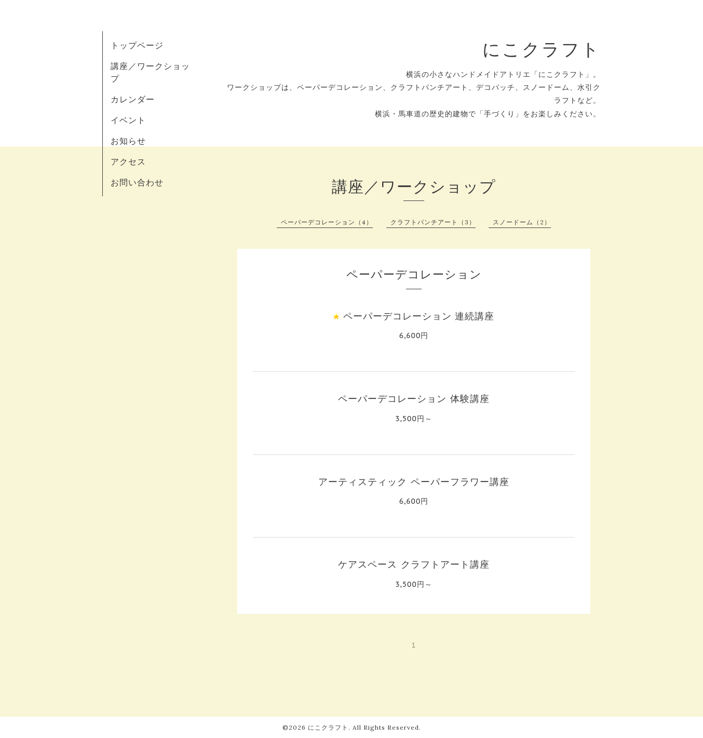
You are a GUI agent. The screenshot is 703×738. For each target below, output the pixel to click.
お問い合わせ (137, 182)
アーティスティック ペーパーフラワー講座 (413, 482)
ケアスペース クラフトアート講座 (413, 564)
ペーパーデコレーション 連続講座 (418, 316)
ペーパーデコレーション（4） (327, 222)
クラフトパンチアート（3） (433, 222)
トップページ (137, 45)
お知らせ (128, 141)
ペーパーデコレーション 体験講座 (413, 399)
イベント (128, 120)
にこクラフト (541, 49)
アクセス (128, 161)
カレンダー (133, 99)
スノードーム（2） (522, 222)
